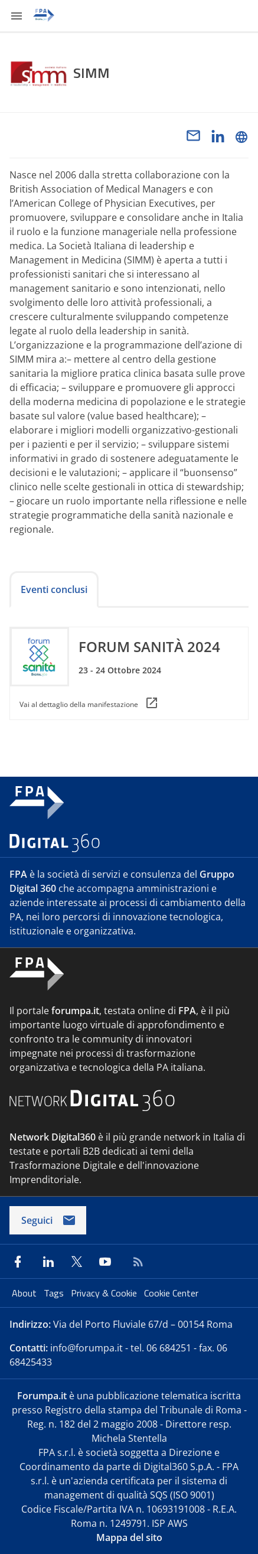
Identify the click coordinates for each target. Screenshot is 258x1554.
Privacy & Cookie (105, 1293)
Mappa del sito (129, 1537)
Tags (55, 1293)
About (25, 1293)
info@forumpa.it (86, 1347)
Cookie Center (171, 1293)
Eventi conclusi (54, 589)
